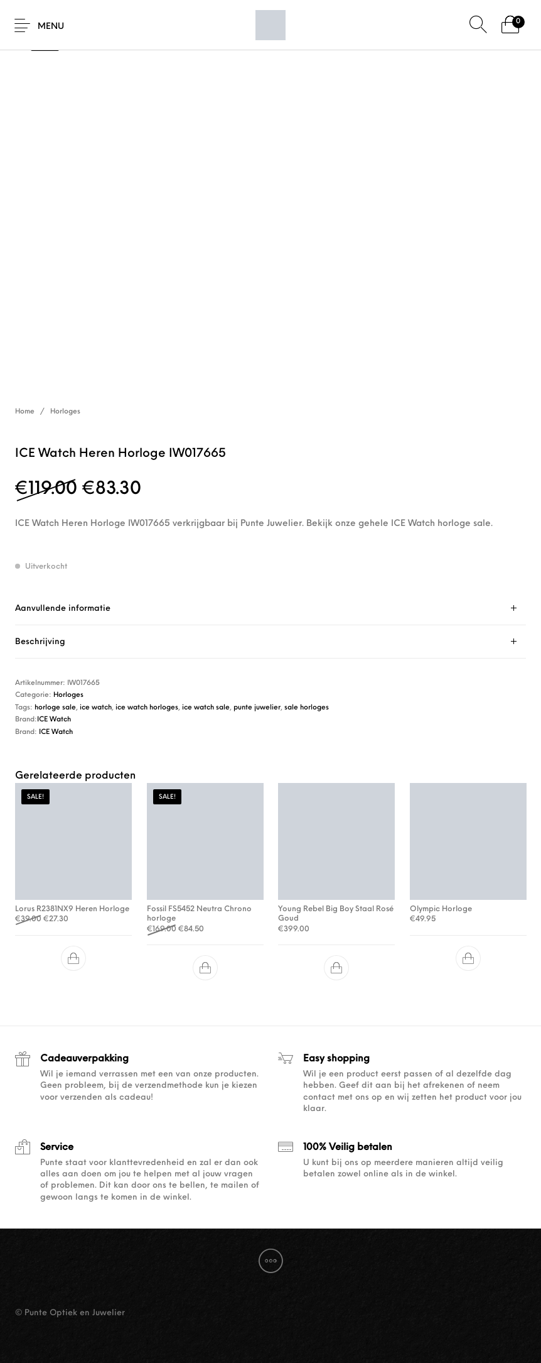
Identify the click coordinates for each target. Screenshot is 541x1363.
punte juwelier (257, 707)
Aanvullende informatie (62, 609)
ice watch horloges (146, 707)
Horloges (65, 411)
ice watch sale (206, 707)
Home (25, 411)
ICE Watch (54, 719)
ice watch (96, 707)
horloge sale (55, 707)
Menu (51, 27)
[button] (73, 958)
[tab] (270, 608)
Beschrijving (40, 642)
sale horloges (306, 707)
